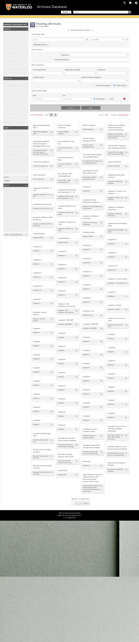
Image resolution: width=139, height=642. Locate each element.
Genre (6, 185)
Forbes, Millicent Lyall (12, 144)
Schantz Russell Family (12, 106)
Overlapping (99, 99)
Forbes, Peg (8, 139)
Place (6, 177)
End (64, 95)
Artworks (7, 217)
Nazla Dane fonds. (11, 41)
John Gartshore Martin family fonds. (18, 65)
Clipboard (124, 3)
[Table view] (55, 115)
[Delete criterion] (126, 39)
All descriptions (120, 85)
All (5, 33)
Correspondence (10, 205)
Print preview (36, 115)
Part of (7, 28)
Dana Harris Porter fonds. (14, 73)
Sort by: (101, 115)
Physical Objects (10, 213)
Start (34, 95)
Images (6, 197)
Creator (7, 78)
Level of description (13, 234)
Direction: (114, 115)
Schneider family (10, 94)
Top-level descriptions (102, 85)
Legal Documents (10, 229)
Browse (65, 12)
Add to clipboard (51, 132)
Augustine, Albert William (14, 168)
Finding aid (101, 70)
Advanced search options (80, 30)
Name (6, 127)
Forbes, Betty (9, 110)
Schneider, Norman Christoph (15, 102)
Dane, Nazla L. (9, 90)
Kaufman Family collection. (14, 53)
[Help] (123, 99)
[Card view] (51, 115)
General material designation (91, 77)
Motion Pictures (10, 225)
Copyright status (38, 77)
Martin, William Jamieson (13, 156)
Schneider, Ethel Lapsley (13, 160)
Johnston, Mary (9, 98)
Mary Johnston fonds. (12, 49)
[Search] (102, 12)
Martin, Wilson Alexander (13, 172)
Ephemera (8, 201)
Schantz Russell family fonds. (15, 57)
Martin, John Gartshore (13, 114)
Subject (7, 180)
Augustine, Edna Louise (13, 164)
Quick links (136, 3)
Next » (86, 503)
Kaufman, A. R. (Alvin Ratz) (14, 123)
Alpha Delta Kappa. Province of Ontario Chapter (22, 86)
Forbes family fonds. (12, 61)
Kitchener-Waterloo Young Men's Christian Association (25, 119)
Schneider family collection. (14, 45)
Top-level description (61, 60)
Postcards (7, 209)
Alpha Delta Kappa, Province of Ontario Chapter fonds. (25, 37)
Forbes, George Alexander (14, 152)
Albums (7, 193)
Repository (65, 55)
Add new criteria (40, 44)
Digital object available (72, 70)
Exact (110, 99)
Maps (6, 221)
